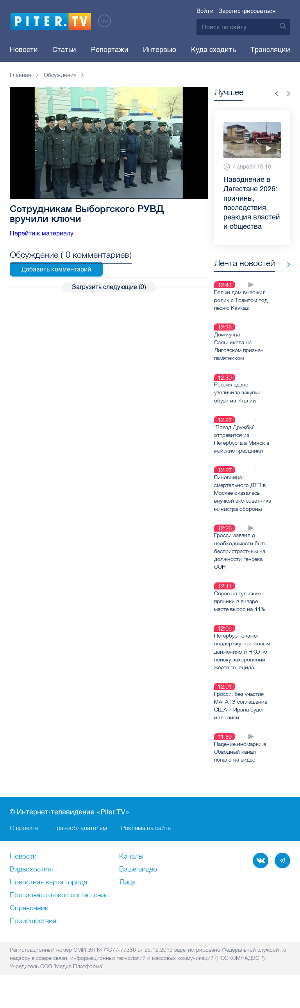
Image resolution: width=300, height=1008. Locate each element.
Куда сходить (213, 49)
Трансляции (270, 49)
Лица (127, 899)
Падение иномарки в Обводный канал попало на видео (240, 768)
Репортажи (110, 49)
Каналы (131, 873)
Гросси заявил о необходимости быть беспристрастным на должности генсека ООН (240, 568)
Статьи (64, 49)
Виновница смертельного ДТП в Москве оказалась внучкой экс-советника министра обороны (240, 506)
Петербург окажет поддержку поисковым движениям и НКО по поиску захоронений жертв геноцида (242, 668)
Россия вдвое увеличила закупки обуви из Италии (237, 402)
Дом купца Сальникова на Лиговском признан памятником (239, 356)
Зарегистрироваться (246, 10)
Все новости (238, 276)
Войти (205, 10)
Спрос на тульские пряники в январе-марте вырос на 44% (239, 618)
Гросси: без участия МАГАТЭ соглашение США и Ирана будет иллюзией (240, 722)
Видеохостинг (32, 886)
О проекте (24, 844)
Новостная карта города (48, 899)
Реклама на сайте (146, 844)
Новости (24, 49)
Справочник (29, 925)
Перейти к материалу (41, 233)
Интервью (159, 49)
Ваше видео (138, 886)
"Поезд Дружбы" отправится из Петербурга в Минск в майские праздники (241, 448)
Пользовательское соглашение (59, 912)
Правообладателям (79, 844)
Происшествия (33, 938)
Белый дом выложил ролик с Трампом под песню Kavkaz (241, 310)
